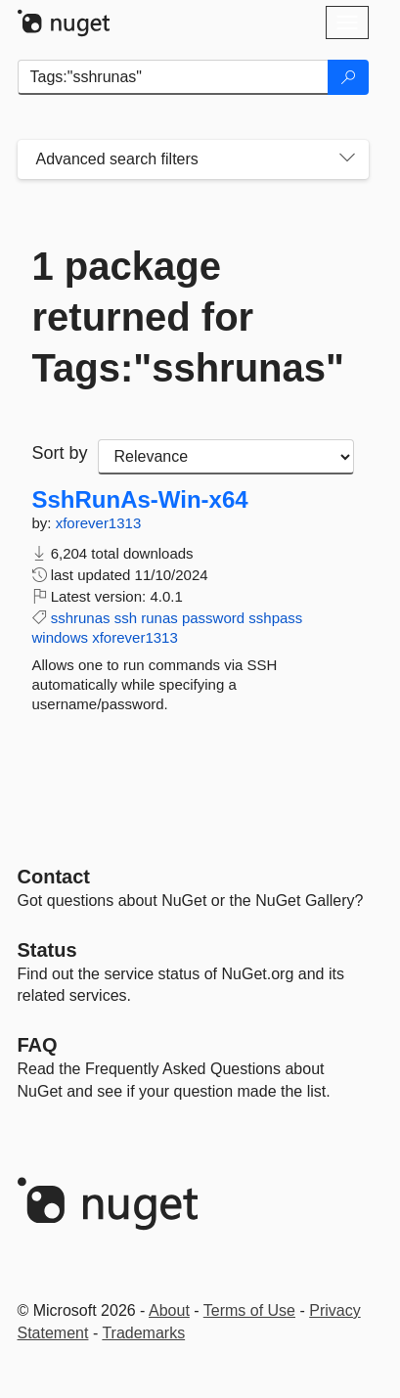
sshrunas (81, 617)
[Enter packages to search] (173, 77)
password (213, 617)
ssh (125, 617)
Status (47, 950)
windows (60, 637)
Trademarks (143, 1333)
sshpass (275, 617)
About (169, 1310)
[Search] (348, 77)
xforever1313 (99, 523)
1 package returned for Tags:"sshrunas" (188, 317)
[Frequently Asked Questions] (38, 1045)
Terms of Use (249, 1310)
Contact (54, 876)
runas (159, 617)
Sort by (60, 453)
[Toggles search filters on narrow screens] (347, 159)
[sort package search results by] (226, 456)
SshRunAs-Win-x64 (140, 500)
